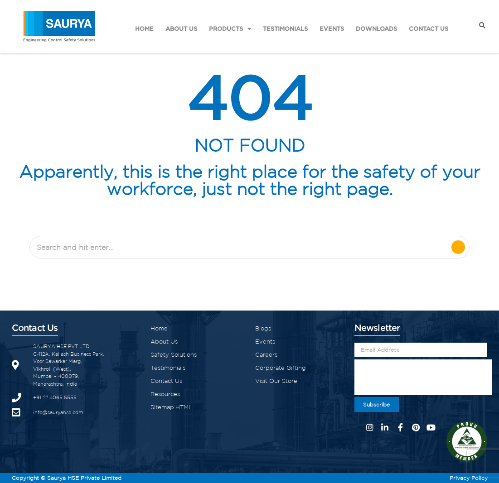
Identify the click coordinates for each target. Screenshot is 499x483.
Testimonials (285, 28)
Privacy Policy (469, 478)
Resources (165, 394)
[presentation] (423, 377)
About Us (181, 28)
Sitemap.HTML (171, 407)
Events (332, 28)
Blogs (263, 328)
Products (230, 29)
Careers (266, 354)
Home (144, 28)
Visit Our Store (276, 381)
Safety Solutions (173, 354)
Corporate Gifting (280, 367)
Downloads (376, 28)
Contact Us (428, 28)
